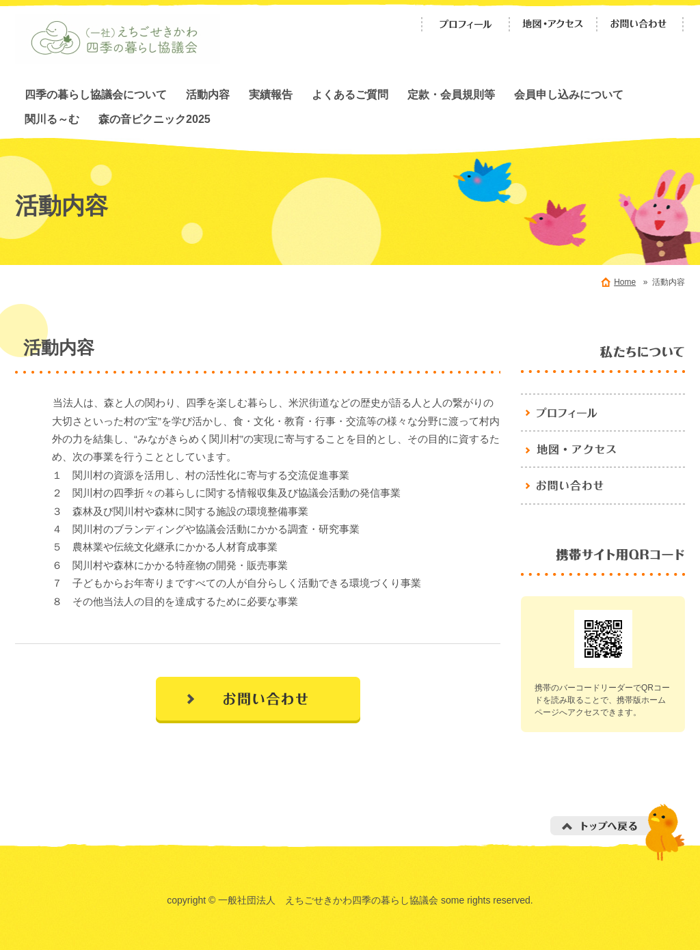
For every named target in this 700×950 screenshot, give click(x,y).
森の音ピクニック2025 (154, 119)
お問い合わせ (640, 24)
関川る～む (52, 119)
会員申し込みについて (568, 94)
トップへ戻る (617, 832)
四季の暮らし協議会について (96, 94)
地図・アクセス (553, 24)
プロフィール (465, 24)
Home (625, 282)
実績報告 (271, 94)
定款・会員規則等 (451, 94)
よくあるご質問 (350, 94)
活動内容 (208, 94)
